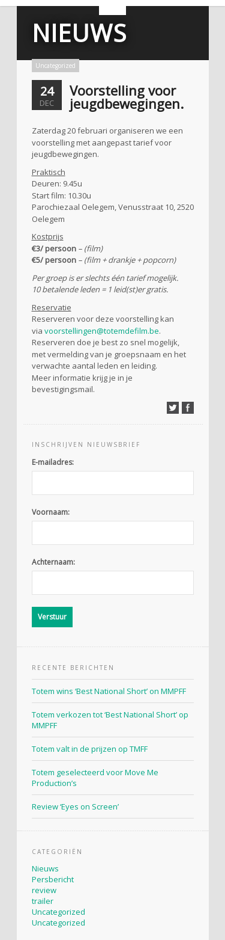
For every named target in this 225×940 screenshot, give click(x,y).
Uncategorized (55, 65)
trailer (42, 900)
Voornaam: (51, 512)
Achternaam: (53, 562)
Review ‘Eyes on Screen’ (75, 806)
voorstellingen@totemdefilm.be (101, 330)
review (44, 890)
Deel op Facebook (188, 408)
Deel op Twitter (173, 408)
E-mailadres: (53, 462)
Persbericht (53, 879)
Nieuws (79, 32)
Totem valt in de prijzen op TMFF (90, 748)
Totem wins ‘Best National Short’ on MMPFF (109, 691)
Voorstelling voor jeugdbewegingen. (127, 96)
